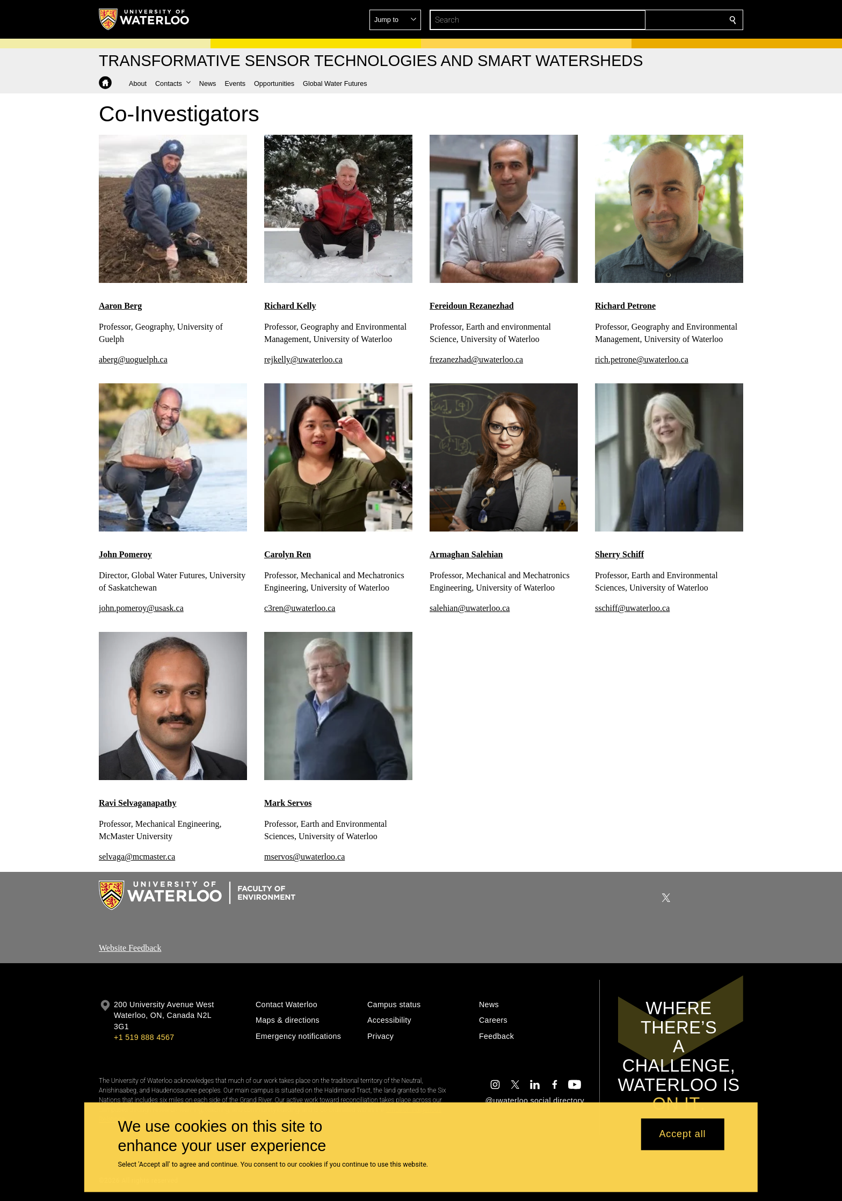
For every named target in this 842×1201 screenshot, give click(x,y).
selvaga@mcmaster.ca (137, 857)
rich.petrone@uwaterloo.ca (641, 359)
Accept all (682, 1134)
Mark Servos (287, 802)
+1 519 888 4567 (144, 1037)
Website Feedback (130, 947)
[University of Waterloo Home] (144, 19)
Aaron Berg (120, 305)
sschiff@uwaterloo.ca (632, 608)
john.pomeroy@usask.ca (141, 608)
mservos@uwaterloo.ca (304, 857)
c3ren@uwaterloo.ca (299, 608)
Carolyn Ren (287, 554)
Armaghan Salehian (466, 554)
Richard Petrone (625, 305)
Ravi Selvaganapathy (137, 802)
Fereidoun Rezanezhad (472, 305)
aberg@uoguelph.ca (133, 359)
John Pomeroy (125, 554)
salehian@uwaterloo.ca (470, 608)
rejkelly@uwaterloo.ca (303, 359)
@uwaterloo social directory (534, 1100)
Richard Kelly (290, 305)
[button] (655, 20)
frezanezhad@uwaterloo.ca (476, 359)
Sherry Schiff (619, 554)
